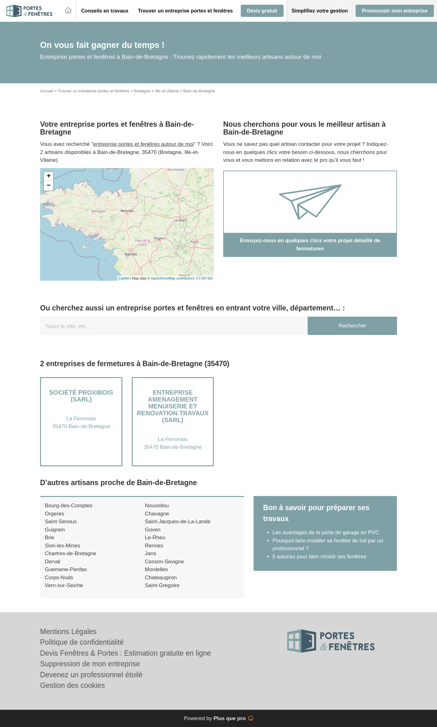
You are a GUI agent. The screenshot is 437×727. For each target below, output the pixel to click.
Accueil (46, 91)
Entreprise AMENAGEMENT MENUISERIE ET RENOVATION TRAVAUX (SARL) (173, 406)
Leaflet (124, 278)
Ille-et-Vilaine (167, 91)
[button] (104, 11)
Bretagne (142, 91)
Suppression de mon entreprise (90, 664)
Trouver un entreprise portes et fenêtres (94, 91)
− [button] (49, 186)
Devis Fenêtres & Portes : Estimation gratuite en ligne (125, 653)
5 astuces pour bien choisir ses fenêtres (319, 557)
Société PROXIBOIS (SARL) (81, 396)
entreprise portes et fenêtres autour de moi (143, 144)
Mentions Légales (68, 631)
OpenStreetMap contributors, (173, 278)
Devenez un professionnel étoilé (91, 675)
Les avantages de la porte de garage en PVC (325, 532)
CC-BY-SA (204, 278)
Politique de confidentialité (82, 642)
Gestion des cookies (72, 685)
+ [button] (49, 176)
